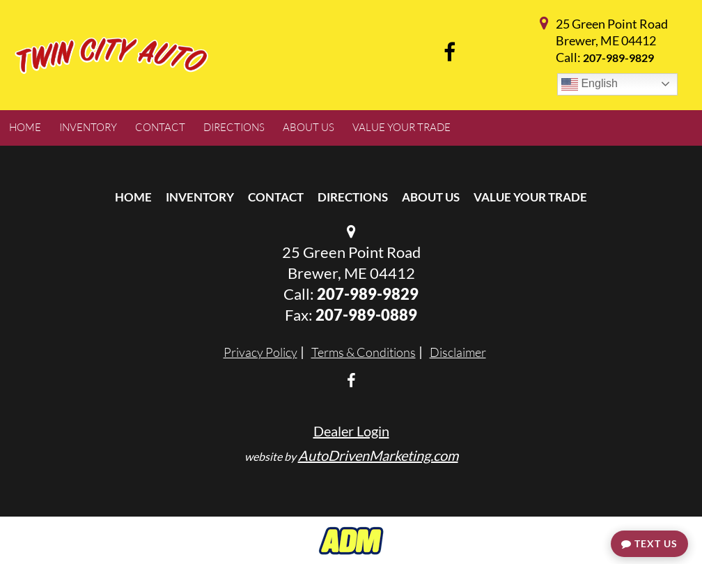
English (589, 84)
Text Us (649, 543)
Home (133, 197)
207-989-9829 (618, 57)
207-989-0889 (366, 314)
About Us (431, 197)
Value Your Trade (530, 197)
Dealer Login (351, 430)
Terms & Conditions (363, 352)
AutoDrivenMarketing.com (378, 455)
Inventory (200, 197)
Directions (353, 197)
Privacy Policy (260, 352)
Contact (276, 197)
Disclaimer (458, 352)
